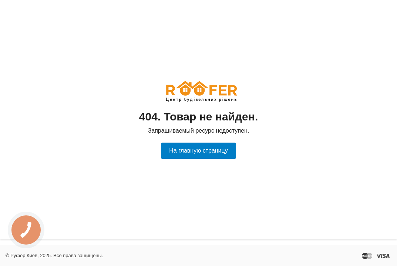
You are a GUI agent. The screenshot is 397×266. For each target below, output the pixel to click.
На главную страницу (198, 150)
